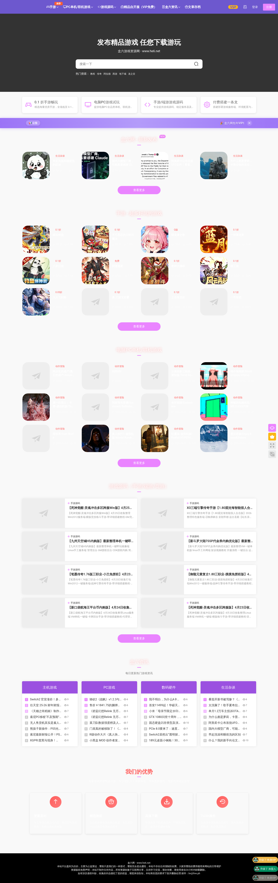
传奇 (99, 73)
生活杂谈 (60, 156)
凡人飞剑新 (59, 297)
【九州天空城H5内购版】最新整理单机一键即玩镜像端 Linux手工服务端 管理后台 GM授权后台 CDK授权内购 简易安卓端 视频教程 (100, 541)
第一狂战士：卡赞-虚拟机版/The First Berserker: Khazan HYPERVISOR (63, 405)
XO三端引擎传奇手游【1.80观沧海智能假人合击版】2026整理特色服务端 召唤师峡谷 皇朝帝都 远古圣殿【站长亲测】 (219, 508)
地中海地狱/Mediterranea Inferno (241, 373)
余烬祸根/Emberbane (182, 404)
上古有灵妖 (178, 297)
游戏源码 (105, 7)
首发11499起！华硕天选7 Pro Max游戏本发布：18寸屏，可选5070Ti (165, 705)
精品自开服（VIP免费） (139, 7)
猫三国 (234, 266)
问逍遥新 (117, 266)
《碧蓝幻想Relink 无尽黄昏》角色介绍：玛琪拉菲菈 (106, 717)
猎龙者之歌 (178, 234)
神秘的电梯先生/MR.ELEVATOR (240, 404)
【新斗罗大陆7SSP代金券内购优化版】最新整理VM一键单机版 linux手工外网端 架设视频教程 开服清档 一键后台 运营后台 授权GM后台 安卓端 (220, 541)
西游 (115, 73)
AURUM (117, 371)
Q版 (176, 229)
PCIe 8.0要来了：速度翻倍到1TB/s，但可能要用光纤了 (164, 729)
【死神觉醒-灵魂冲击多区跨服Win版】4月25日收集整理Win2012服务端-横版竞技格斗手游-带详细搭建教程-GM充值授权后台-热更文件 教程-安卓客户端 (100, 508)
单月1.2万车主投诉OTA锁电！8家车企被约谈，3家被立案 (225, 711)
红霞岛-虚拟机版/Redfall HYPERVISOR (182, 436)
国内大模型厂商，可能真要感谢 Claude (123, 163)
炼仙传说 (58, 234)
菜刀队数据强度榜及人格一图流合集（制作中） (106, 723)
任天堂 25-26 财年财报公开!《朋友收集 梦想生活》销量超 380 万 (46, 705)
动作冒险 (60, 366)
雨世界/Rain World (63, 435)
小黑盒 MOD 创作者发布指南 (105, 740)
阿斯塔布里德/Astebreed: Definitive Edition (123, 405)
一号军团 (235, 297)
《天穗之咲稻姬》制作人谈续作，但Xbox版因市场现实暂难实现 (46, 711)
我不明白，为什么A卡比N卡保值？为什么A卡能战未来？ (164, 699)
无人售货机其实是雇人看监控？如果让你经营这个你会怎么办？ (46, 723)
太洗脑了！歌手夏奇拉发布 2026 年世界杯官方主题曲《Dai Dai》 (225, 705)
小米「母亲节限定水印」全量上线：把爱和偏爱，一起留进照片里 (165, 711)
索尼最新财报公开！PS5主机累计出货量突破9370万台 (46, 734)
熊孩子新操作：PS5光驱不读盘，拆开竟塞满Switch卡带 (46, 729)
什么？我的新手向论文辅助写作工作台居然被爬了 (225, 740)
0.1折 (58, 229)
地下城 (122, 73)
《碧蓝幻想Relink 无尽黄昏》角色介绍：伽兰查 (106, 711)
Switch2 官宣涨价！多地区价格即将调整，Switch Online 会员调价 (46, 699)
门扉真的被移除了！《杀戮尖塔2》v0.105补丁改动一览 (106, 729)
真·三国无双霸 (120, 297)
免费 (117, 261)
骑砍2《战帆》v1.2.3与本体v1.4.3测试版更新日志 (106, 699)
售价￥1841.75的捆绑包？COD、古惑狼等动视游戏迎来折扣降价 (106, 705)
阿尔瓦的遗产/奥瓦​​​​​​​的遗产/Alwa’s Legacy (64, 373)
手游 (52, 5)
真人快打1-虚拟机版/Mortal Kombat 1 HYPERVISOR (123, 436)
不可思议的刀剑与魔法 (123, 236)
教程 (92, 73)
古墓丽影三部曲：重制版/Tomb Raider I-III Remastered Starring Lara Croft (182, 373)
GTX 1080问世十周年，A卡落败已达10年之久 (165, 717)
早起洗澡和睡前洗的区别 (64, 162)
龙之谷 (131, 73)
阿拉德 (107, 73)
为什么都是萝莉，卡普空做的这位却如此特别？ (241, 163)
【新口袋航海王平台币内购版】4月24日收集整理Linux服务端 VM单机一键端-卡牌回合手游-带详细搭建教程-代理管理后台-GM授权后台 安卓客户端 (100, 608)
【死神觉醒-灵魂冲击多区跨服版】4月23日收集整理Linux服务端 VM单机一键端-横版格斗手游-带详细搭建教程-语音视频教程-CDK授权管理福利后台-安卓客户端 (220, 608)
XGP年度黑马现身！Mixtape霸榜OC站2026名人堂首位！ (46, 740)
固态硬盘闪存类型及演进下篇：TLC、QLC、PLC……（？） (165, 723)
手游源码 (75, 503)
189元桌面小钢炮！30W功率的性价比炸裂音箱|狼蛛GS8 (165, 740)
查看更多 (139, 190)
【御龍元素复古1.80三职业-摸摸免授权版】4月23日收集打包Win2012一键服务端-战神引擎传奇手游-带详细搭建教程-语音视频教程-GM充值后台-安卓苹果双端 (219, 574)
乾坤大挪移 (178, 266)
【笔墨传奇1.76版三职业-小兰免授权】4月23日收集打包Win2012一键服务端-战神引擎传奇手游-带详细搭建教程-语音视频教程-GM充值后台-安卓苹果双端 (101, 574)
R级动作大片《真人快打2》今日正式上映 (105, 734)
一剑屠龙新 (237, 234)
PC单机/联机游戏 (76, 7)
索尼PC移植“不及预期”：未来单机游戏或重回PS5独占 (46, 717)
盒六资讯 (170, 7)
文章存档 (193, 7)
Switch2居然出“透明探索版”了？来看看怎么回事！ (165, 734)
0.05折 (58, 292)
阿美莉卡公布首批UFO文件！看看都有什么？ (182, 163)
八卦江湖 (58, 266)
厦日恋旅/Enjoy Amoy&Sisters (240, 435)
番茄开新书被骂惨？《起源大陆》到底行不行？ (225, 699)
